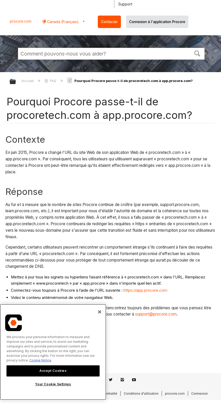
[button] (197, 53)
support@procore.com (156, 314)
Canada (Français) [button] (62, 21)
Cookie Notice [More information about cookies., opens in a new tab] (40, 360)
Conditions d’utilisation (141, 393)
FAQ (51, 81)
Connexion (199, 393)
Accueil (28, 81)
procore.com (20, 21)
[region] (53, 352)
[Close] (99, 312)
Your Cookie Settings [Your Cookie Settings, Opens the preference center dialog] (53, 384)
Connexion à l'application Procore (157, 22)
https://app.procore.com (145, 290)
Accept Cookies (52, 371)
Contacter (109, 22)
